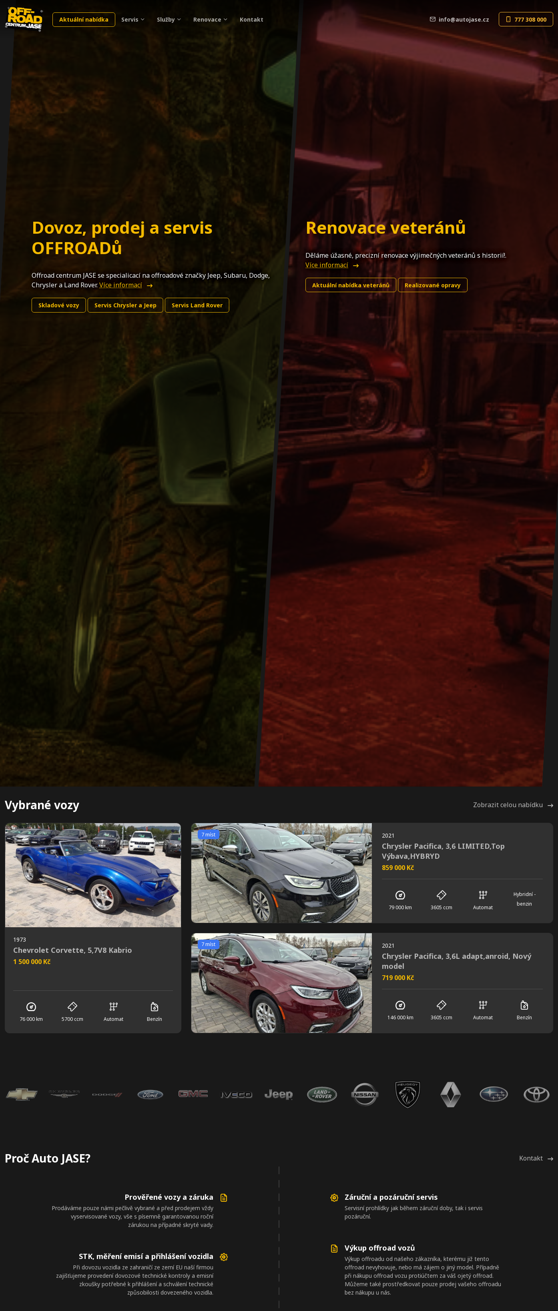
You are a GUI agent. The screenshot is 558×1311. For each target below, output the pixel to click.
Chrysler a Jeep (125, 305)
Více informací (126, 285)
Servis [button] (129, 19)
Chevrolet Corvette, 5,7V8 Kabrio (72, 950)
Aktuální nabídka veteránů (350, 285)
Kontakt (251, 19)
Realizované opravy (433, 285)
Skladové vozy (58, 305)
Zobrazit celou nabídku (513, 804)
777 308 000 (526, 19)
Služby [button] (166, 19)
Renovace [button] (207, 19)
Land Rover (197, 305)
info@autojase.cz (459, 19)
